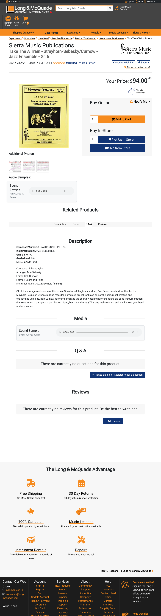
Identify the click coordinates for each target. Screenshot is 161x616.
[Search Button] (109, 11)
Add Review (113, 410)
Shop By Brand (108, 569)
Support (62, 566)
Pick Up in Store (121, 129)
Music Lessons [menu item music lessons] (117, 22)
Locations (108, 550)
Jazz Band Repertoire (61, 28)
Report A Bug (108, 577)
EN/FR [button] (148, 1)
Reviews (108, 573)
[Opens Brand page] (136, 38)
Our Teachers (85, 596)
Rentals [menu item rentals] (95, 22)
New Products (62, 547)
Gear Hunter (51, 22)
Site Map (108, 566)
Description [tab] (60, 213)
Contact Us (13, 1)
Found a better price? (137, 57)
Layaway (63, 573)
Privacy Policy (85, 588)
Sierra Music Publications (111, 28)
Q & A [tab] (89, 213)
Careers (108, 562)
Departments (15, 28)
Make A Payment (40, 562)
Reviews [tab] (102, 213)
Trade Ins (63, 562)
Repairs (62, 558)
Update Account (40, 558)
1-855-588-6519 (13, 551)
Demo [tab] (76, 213)
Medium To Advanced (85, 28)
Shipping (63, 577)
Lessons (62, 554)
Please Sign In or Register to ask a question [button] (117, 364)
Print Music (29, 28)
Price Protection (85, 577)
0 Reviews (71, 53)
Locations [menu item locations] (72, 22)
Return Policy (85, 592)
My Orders (40, 566)
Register (40, 550)
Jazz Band (43, 28)
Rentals (62, 550)
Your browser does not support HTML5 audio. (51, 181)
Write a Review (87, 52)
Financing (62, 569)
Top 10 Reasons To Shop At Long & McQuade (126, 532)
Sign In (40, 547)
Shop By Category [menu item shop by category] (23, 22)
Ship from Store (117, 138)
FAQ (108, 547)
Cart (40, 554)
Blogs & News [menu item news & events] (140, 22)
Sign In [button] (129, 1)
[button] (154, 11)
